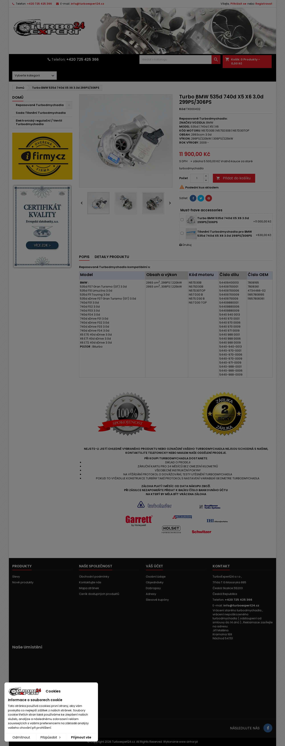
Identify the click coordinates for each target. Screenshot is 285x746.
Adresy (151, 594)
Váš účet (154, 566)
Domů (17, 97)
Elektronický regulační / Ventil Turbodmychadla (39, 122)
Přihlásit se (238, 4)
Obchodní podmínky (94, 576)
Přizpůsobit (51, 737)
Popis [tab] (84, 256)
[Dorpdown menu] (34, 75)
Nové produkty (22, 582)
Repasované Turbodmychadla (40, 105)
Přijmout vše (81, 737)
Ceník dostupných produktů (99, 594)
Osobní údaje (156, 576)
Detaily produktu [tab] (112, 256)
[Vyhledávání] (179, 59)
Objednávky (154, 582)
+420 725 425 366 (39, 4)
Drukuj (185, 245)
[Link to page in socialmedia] (267, 728)
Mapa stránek (89, 588)
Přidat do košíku (233, 178)
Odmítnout (21, 737)
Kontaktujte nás (90, 582)
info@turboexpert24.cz (87, 4)
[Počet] (197, 178)
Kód (182, 109)
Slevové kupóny (157, 600)
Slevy (16, 576)
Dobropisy (153, 588)
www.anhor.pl (188, 742)
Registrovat (263, 4)
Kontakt (221, 566)
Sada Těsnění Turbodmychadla (41, 113)
